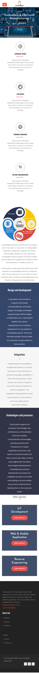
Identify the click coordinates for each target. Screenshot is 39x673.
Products (7, 626)
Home (14, 23)
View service (19, 518)
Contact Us (8, 643)
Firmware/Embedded (20, 134)
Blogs (6, 635)
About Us (7, 618)
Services (7, 622)
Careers (7, 639)
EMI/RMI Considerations (20, 175)
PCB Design (20, 94)
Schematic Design (20, 54)
